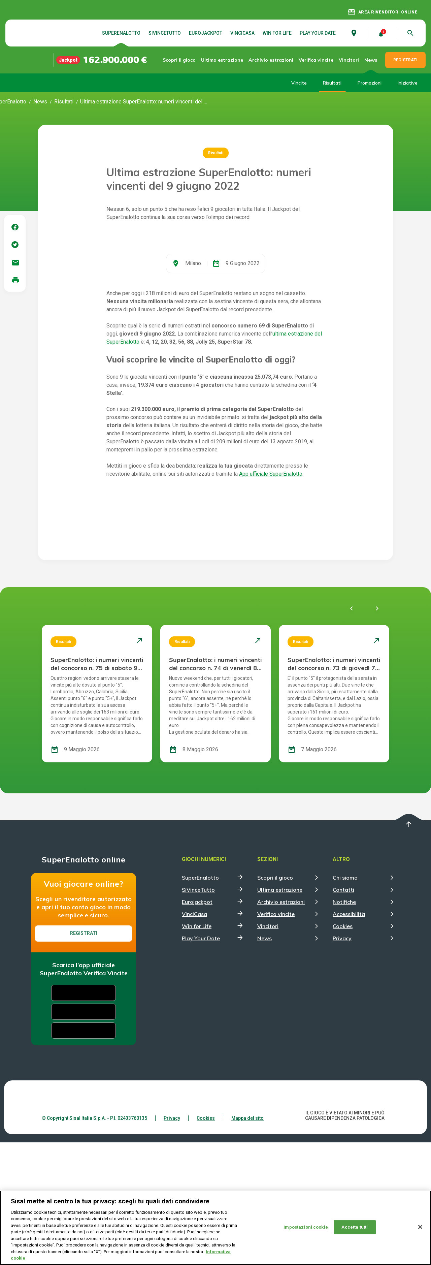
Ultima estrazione (223, 59)
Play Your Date (318, 33)
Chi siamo (345, 1000)
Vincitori (349, 60)
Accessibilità (349, 1036)
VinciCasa (242, 33)
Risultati (332, 83)
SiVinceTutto (164, 33)
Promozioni (370, 83)
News (370, 60)
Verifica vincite (310, 59)
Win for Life (277, 33)
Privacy (342, 1060)
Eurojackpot (205, 33)
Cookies (343, 1048)
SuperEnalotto (121, 33)
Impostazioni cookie (306, 1227)
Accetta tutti (354, 1227)
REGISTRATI (405, 60)
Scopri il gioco (184, 59)
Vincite (299, 83)
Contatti (343, 1012)
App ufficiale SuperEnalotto (270, 596)
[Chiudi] (420, 1227)
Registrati (83, 1055)
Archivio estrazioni (267, 59)
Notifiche (344, 1024)
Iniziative (408, 83)
